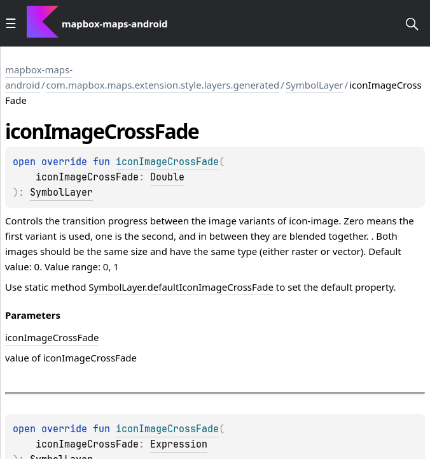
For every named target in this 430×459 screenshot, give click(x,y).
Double (167, 177)
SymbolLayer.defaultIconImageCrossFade (181, 286)
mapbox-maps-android (39, 77)
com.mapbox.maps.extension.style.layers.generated (163, 84)
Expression (178, 444)
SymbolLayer (314, 84)
